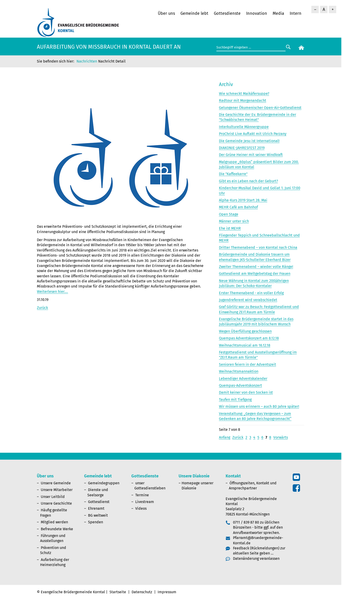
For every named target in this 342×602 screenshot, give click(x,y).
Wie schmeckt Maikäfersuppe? (244, 93)
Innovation (256, 13)
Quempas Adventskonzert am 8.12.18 (249, 338)
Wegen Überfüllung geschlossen (245, 331)
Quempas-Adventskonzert (240, 385)
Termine (142, 495)
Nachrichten (87, 61)
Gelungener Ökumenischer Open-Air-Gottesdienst (260, 107)
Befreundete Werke (57, 529)
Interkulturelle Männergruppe (244, 127)
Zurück (42, 307)
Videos (141, 508)
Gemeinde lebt (194, 13)
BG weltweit (98, 515)
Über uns (166, 13)
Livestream (144, 502)
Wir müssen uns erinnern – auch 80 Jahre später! (259, 406)
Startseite (117, 592)
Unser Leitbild (53, 496)
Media (278, 13)
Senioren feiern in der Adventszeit (247, 364)
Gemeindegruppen (103, 483)
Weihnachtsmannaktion (238, 371)
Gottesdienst (98, 502)
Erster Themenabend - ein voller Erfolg (251, 293)
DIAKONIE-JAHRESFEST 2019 (242, 148)
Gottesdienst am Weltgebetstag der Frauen (254, 273)
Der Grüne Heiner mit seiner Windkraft (251, 155)
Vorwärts (280, 437)
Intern (295, 13)
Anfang (224, 437)
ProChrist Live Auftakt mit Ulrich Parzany (252, 134)
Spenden (95, 522)
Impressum (167, 592)
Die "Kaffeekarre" (233, 174)
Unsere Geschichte (56, 503)
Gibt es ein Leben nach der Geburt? (248, 181)
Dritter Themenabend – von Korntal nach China (258, 247)
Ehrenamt (96, 508)
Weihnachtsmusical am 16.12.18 (244, 345)
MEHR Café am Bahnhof (238, 207)
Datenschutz (142, 592)
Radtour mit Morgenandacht (242, 100)
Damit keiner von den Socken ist (246, 392)
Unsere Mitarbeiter (57, 490)
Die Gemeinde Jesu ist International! (249, 141)
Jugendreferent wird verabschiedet (248, 300)
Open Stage (228, 214)
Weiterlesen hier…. (52, 291)
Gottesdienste (227, 13)
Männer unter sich (234, 221)
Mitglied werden (54, 522)
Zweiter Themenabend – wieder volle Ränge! (256, 266)
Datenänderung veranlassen (256, 558)
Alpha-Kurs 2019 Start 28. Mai (243, 200)
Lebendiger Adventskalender (243, 378)
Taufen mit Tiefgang (235, 399)
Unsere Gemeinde (56, 483)
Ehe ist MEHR (230, 228)
